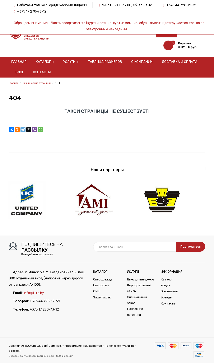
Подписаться (190, 246)
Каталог (45, 62)
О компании (142, 62)
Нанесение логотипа (135, 312)
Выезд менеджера (140, 279)
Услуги (71, 62)
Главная (19, 62)
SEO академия (64, 355)
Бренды (166, 297)
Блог (19, 72)
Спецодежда (102, 279)
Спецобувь (101, 285)
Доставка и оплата (179, 62)
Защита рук (102, 297)
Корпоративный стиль (139, 288)
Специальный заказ (137, 300)
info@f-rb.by (33, 293)
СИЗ (96, 291)
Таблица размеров (105, 62)
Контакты (42, 72)
